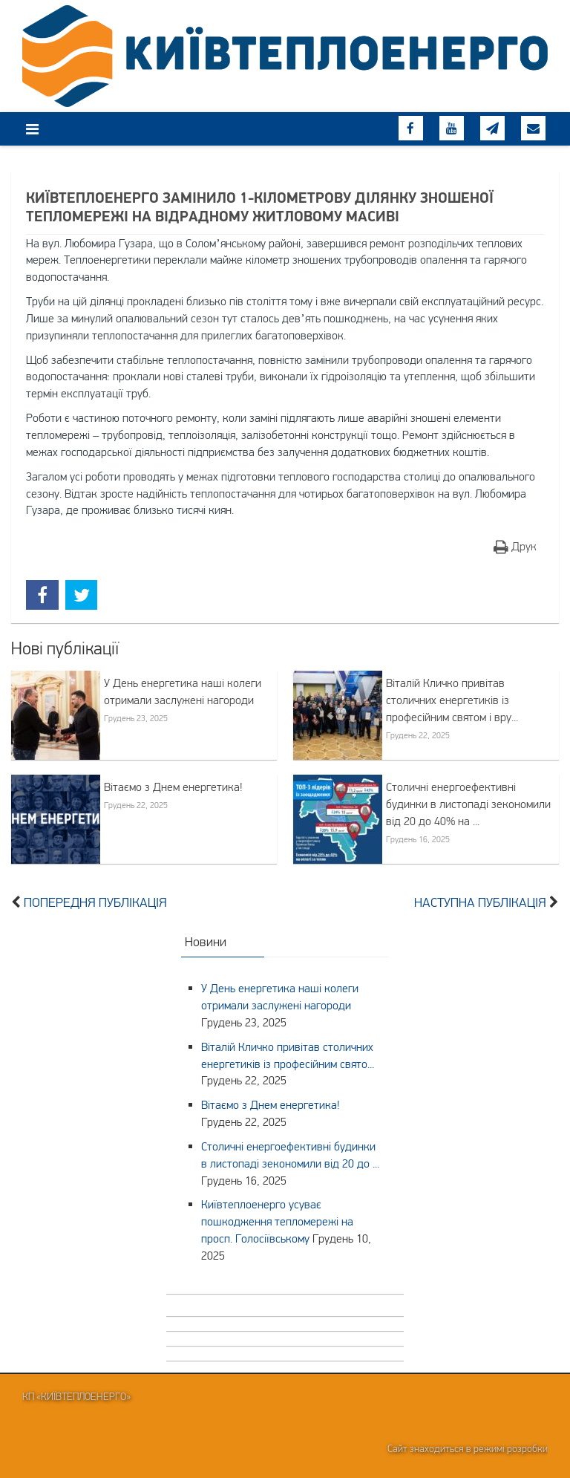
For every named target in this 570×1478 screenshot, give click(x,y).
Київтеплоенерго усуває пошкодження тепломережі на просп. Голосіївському (277, 1221)
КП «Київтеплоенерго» (76, 1396)
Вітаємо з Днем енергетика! (173, 786)
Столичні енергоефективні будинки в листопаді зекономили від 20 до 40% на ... (468, 803)
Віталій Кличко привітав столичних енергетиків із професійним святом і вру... (452, 699)
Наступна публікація (480, 902)
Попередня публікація (95, 902)
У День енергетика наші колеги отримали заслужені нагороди (182, 691)
